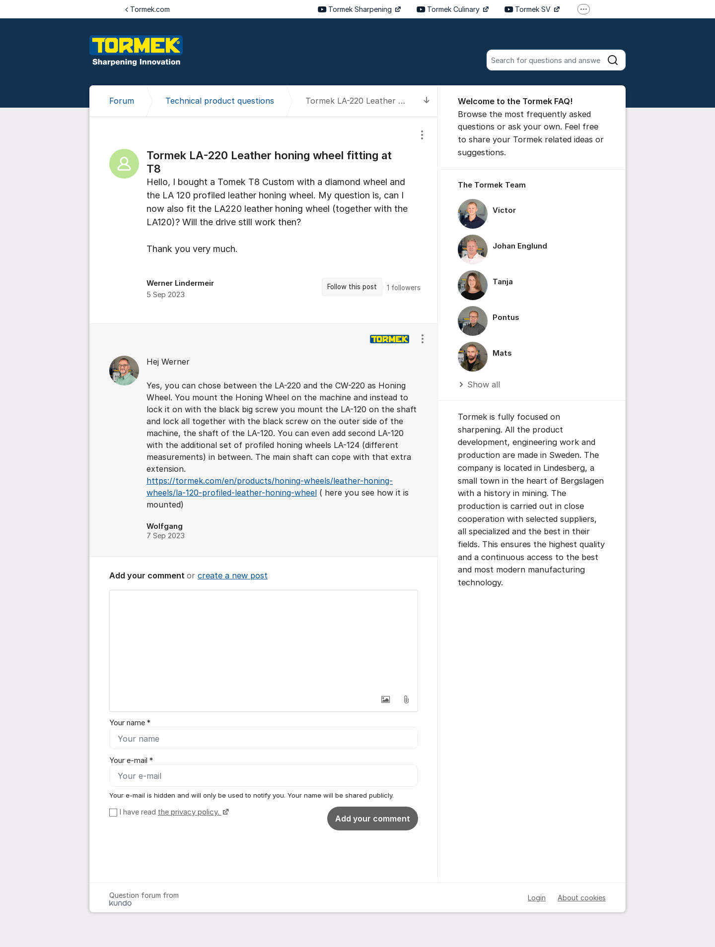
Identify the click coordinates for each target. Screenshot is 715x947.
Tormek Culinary (449, 9)
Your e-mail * (131, 760)
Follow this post (352, 287)
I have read (172, 812)
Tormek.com (147, 9)
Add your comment (372, 818)
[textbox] (264, 640)
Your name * (129, 722)
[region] (263, 220)
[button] (385, 699)
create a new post (233, 575)
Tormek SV (528, 9)
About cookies (582, 897)
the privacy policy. (189, 812)
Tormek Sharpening (356, 9)
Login (537, 897)
